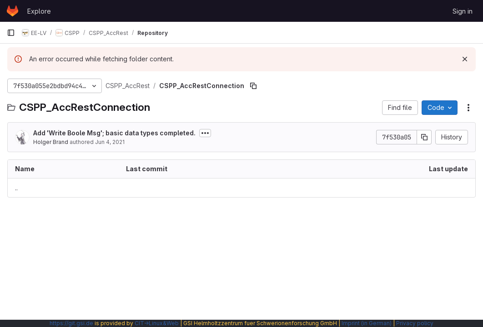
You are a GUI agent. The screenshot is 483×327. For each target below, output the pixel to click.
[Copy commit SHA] (424, 137)
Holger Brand (50, 142)
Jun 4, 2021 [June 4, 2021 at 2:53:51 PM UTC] (110, 142)
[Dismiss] (464, 59)
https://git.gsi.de (71, 323)
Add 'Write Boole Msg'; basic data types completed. (114, 133)
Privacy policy (414, 323)
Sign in (463, 11)
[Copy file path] (253, 86)
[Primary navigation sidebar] (11, 32)
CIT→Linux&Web (157, 323)
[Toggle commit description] (205, 133)
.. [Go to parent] (16, 188)
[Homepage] (12, 11)
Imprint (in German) (367, 323)
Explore (39, 11)
